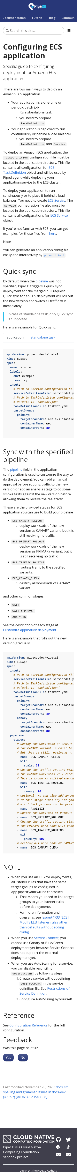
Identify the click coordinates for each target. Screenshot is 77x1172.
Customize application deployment (29, 630)
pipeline (42, 281)
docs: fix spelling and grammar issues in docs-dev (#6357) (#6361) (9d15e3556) (35, 1092)
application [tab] (15, 337)
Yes (8, 1057)
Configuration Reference (28, 1025)
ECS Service (56, 200)
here (52, 233)
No (23, 1057)
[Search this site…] (33, 31)
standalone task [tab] (43, 337)
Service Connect (46, 938)
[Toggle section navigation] (69, 30)
